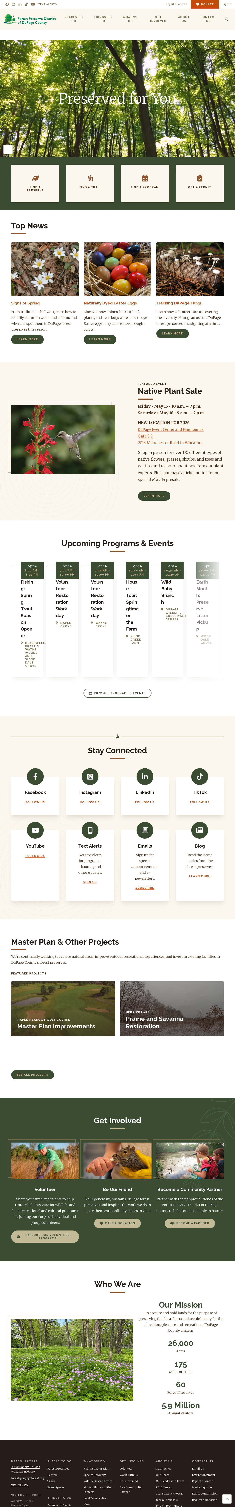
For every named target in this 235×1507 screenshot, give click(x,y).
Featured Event (152, 383)
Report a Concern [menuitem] (203, 1419)
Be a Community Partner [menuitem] (131, 1428)
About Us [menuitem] (184, 19)
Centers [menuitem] (52, 1413)
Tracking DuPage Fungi (181, 303)
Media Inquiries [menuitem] (202, 1425)
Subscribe (144, 826)
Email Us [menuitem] (198, 1407)
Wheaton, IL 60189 (23, 1409)
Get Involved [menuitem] (158, 19)
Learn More (27, 339)
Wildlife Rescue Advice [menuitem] (98, 1419)
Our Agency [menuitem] (163, 1407)
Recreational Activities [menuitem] (62, 1456)
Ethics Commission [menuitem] (204, 1432)
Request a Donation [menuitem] (204, 1438)
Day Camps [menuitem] (54, 1462)
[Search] (226, 19)
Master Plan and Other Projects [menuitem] (98, 1428)
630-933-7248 (19, 1450)
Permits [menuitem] (52, 1449)
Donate (204, 1476)
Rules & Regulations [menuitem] (169, 1444)
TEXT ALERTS (201, 1462)
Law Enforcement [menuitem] (203, 1413)
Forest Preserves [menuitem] (58, 1407)
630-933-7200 (20, 1422)
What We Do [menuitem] (130, 19)
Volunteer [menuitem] (126, 1407)
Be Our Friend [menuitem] (129, 1419)
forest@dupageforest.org (27, 1416)
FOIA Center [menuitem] (164, 1425)
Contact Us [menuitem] (208, 19)
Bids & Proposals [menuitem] (167, 1438)
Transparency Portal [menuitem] (169, 1432)
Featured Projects (29, 911)
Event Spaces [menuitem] (55, 1425)
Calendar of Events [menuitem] (59, 1443)
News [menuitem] (87, 1442)
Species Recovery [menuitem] (95, 1413)
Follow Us (35, 740)
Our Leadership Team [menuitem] (170, 1419)
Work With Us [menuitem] (129, 1413)
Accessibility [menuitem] (164, 1450)
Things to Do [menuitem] (103, 19)
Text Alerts (47, 4)
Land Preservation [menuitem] (95, 1436)
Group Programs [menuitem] (58, 1468)
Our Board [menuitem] (162, 1413)
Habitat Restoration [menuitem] (96, 1407)
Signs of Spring (27, 303)
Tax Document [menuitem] (165, 1457)
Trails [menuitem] (51, 1419)
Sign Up (90, 820)
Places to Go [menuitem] (74, 19)
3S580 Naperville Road (25, 1405)
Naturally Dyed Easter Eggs (113, 303)
